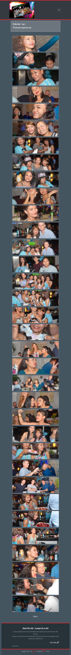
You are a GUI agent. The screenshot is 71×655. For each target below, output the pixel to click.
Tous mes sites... (15, 646)
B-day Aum (15, 37)
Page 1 (35, 616)
